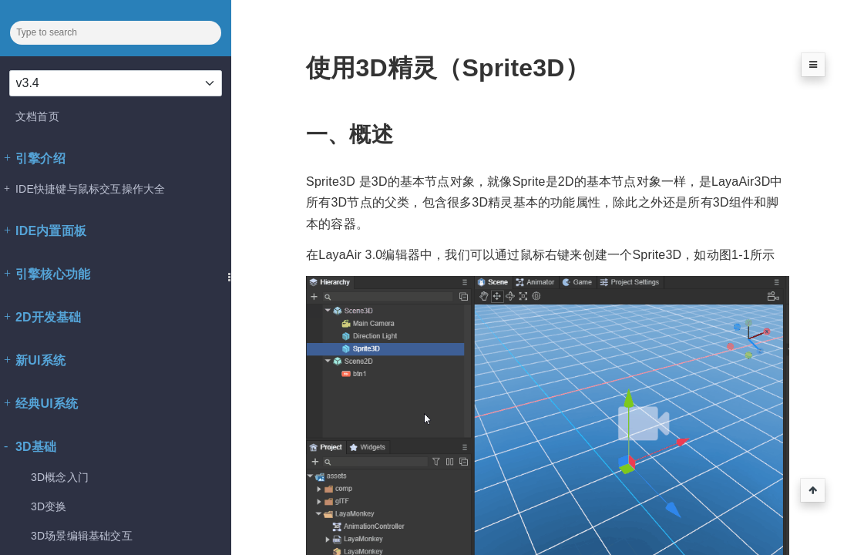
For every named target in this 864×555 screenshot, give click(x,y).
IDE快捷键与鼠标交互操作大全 (84, 189)
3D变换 (49, 506)
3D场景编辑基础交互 (82, 536)
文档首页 (37, 116)
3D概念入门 (60, 477)
